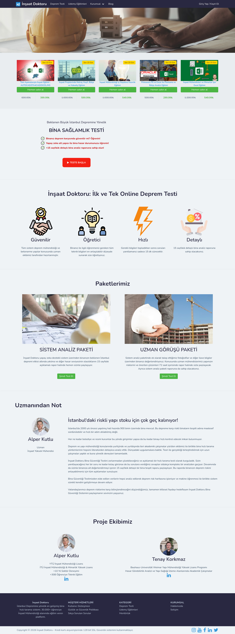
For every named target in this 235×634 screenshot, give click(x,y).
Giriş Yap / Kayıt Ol (209, 4)
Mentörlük (124, 613)
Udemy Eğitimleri (77, 4)
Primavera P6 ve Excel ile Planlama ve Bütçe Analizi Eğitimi (158, 84)
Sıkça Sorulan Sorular (79, 613)
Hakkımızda (177, 606)
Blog (110, 4)
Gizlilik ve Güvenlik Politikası (83, 609)
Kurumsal (95, 4)
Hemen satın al (35, 89)
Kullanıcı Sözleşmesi (79, 606)
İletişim (174, 609)
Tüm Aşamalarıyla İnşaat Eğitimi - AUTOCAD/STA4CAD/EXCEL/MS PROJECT (35, 85)
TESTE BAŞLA (76, 162)
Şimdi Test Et (66, 376)
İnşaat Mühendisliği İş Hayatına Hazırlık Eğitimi (117, 84)
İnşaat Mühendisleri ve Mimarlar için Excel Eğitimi (199, 84)
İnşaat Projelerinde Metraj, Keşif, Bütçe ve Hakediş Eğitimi (76, 84)
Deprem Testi (57, 4)
